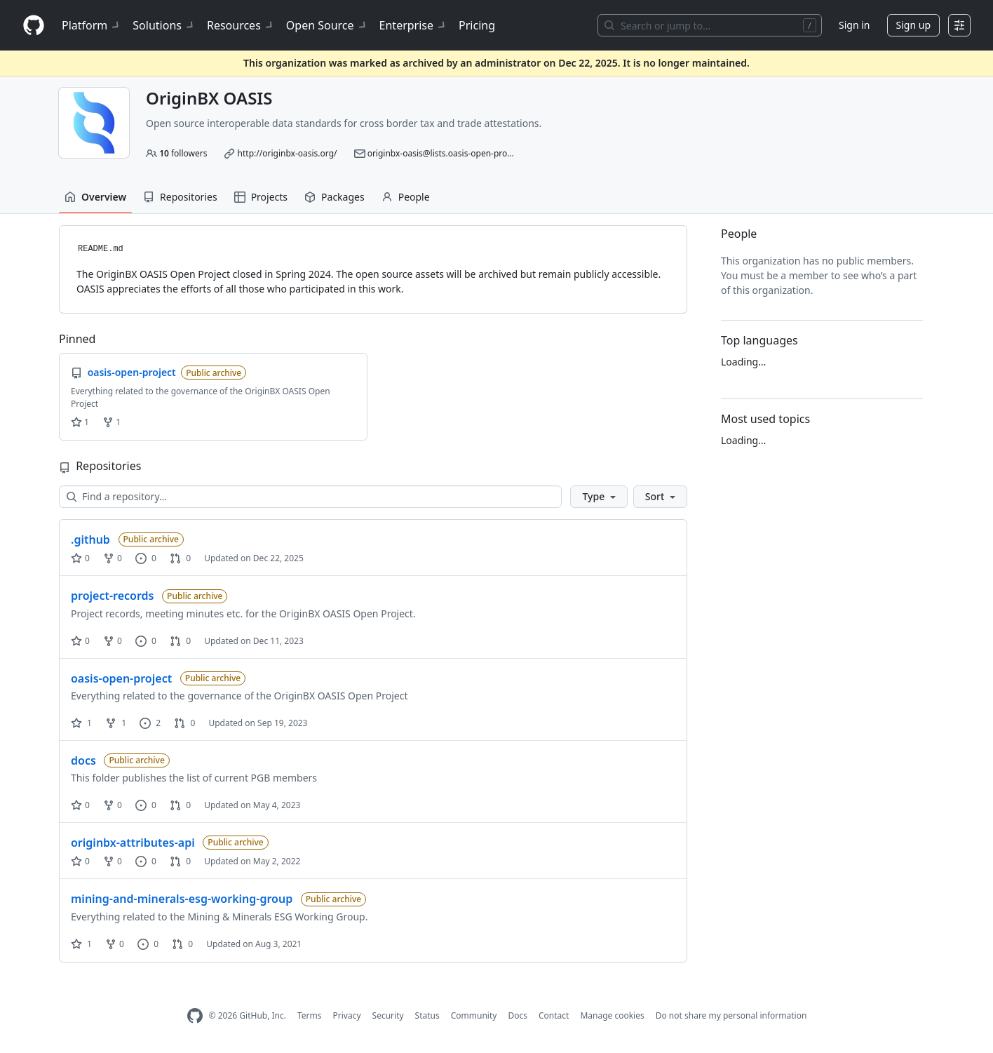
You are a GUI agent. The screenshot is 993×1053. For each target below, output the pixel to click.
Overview (95, 196)
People (405, 196)
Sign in (854, 25)
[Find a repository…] (310, 496)
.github (90, 539)
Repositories (180, 196)
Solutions (164, 25)
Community (474, 1015)
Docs (517, 1015)
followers (183, 153)
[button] (598, 496)
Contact (554, 1015)
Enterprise (413, 25)
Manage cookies (612, 1015)
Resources (241, 25)
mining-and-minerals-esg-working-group (181, 898)
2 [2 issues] (150, 723)
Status (427, 1015)
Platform (91, 25)
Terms (309, 1015)
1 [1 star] (81, 723)
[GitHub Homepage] (195, 1016)
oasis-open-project (121, 678)
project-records (112, 595)
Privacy (347, 1015)
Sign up (913, 25)
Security (388, 1015)
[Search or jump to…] (709, 25)
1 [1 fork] (115, 723)
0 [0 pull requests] (180, 558)
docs (83, 760)
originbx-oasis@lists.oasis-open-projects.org (454, 153)
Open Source (327, 25)
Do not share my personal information (731, 1015)
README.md (100, 249)
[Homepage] (33, 25)
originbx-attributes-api (133, 842)
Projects (261, 196)
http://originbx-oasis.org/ (287, 153)
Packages (334, 196)
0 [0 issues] (145, 558)
